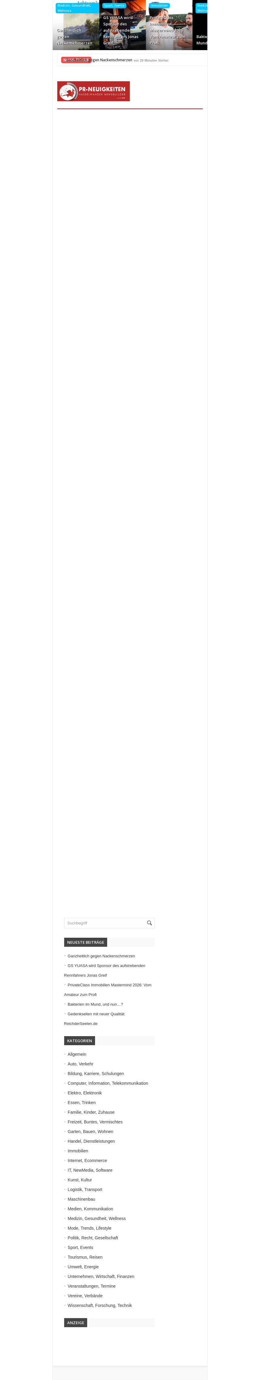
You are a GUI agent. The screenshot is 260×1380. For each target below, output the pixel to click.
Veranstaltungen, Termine (58, 1266)
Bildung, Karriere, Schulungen (62, 1053)
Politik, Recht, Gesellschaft (59, 1217)
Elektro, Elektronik (51, 1073)
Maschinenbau (48, 1179)
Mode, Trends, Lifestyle (56, 1208)
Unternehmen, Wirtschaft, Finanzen (67, 1256)
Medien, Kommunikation (57, 1188)
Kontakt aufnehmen (51, 1356)
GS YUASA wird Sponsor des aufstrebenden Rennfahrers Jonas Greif (82, 30)
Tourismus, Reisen (51, 1237)
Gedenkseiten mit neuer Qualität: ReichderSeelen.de (222, 36)
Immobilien (120, 5)
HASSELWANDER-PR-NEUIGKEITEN (171, 1373)
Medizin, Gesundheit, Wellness (35, 8)
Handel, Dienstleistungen (57, 1121)
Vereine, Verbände (51, 1275)
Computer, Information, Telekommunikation (74, 1063)
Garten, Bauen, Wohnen (57, 1111)
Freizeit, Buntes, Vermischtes (61, 1102)
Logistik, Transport (51, 1169)
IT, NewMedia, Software (56, 1150)
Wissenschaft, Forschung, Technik (66, 1285)
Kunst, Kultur (46, 1159)
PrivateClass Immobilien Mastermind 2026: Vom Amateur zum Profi (128, 30)
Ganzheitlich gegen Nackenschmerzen (36, 36)
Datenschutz (44, 1347)
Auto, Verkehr (47, 1044)
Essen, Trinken (48, 1082)
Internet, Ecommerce (220, 5)
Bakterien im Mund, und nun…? (175, 40)
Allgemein (43, 1034)
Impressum (43, 1337)
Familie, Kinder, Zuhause (57, 1092)
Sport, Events (75, 5)
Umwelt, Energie (49, 1246)
